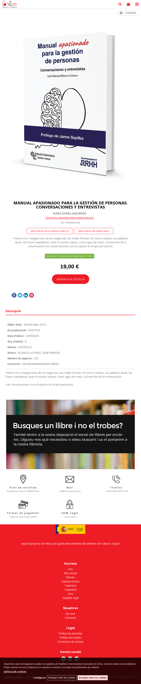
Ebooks (70, 577)
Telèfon (116, 487)
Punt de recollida (23, 487)
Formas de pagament (23, 513)
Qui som (70, 613)
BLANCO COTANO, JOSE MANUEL (69, 213)
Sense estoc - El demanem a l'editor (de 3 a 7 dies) (69, 256)
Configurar (39, 677)
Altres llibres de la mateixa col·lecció (50, 231)
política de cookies (15, 671)
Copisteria (70, 589)
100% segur (70, 513)
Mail (70, 487)
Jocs (70, 593)
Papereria (70, 585)
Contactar (70, 617)
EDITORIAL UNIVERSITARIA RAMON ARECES (70, 218)
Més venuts (70, 573)
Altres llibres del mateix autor (93, 231)
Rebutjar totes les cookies (61, 677)
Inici (70, 569)
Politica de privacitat (70, 633)
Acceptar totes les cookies (92, 677)
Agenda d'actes (70, 581)
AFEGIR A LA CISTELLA (71, 279)
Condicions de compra (70, 641)
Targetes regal (70, 597)
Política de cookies (71, 637)
